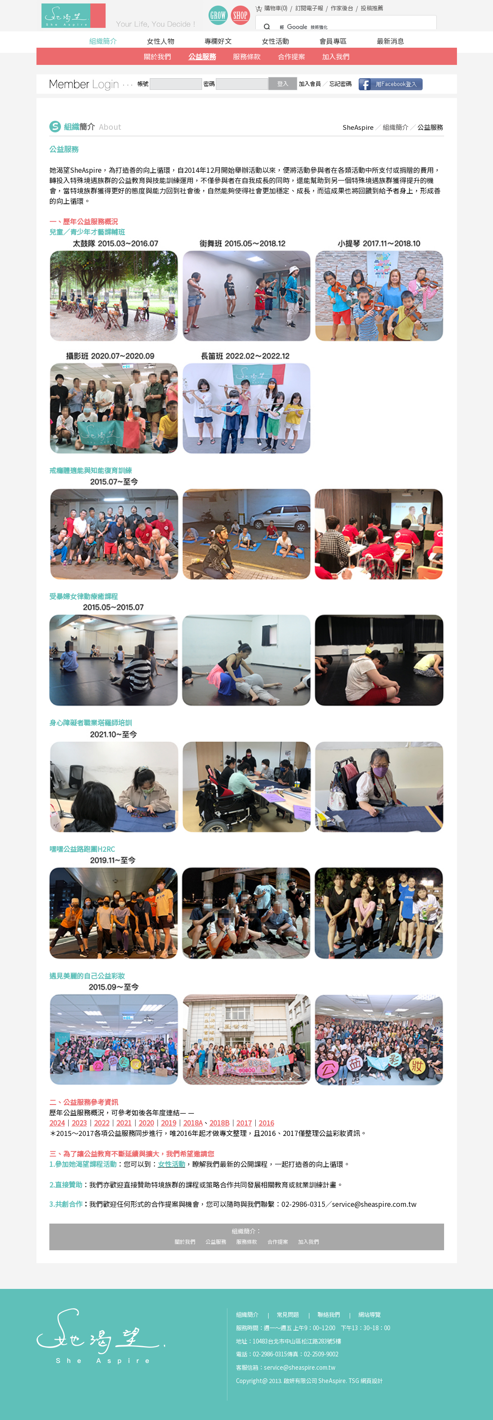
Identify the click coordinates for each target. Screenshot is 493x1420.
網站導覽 (369, 1314)
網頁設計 (371, 1381)
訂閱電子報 (309, 8)
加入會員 (310, 84)
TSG (353, 1381)
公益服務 (202, 56)
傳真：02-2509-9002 (312, 1354)
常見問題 (288, 1314)
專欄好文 (218, 41)
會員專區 (333, 41)
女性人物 (160, 41)
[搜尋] (345, 27)
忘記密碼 (340, 84)
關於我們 (157, 56)
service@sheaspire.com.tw (300, 1367)
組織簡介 (103, 41)
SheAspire (358, 127)
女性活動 (275, 41)
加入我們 (336, 56)
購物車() (275, 8)
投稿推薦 (372, 8)
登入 (282, 84)
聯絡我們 (329, 1314)
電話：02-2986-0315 (261, 1354)
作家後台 (342, 8)
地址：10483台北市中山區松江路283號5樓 (288, 1341)
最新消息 (390, 41)
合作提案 (291, 56)
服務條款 (246, 56)
